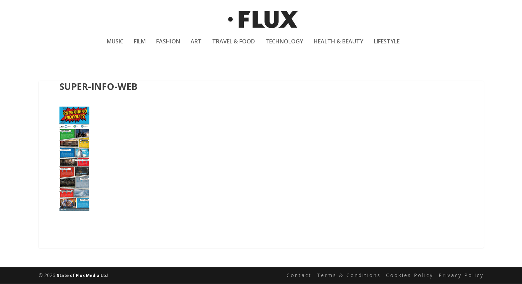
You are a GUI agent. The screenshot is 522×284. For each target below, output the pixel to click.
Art (196, 46)
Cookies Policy (409, 275)
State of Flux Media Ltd (82, 276)
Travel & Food (233, 46)
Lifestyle (387, 46)
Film (140, 46)
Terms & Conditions (349, 275)
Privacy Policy (461, 275)
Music (115, 46)
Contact (299, 275)
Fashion (168, 46)
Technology (284, 46)
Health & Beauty (338, 46)
